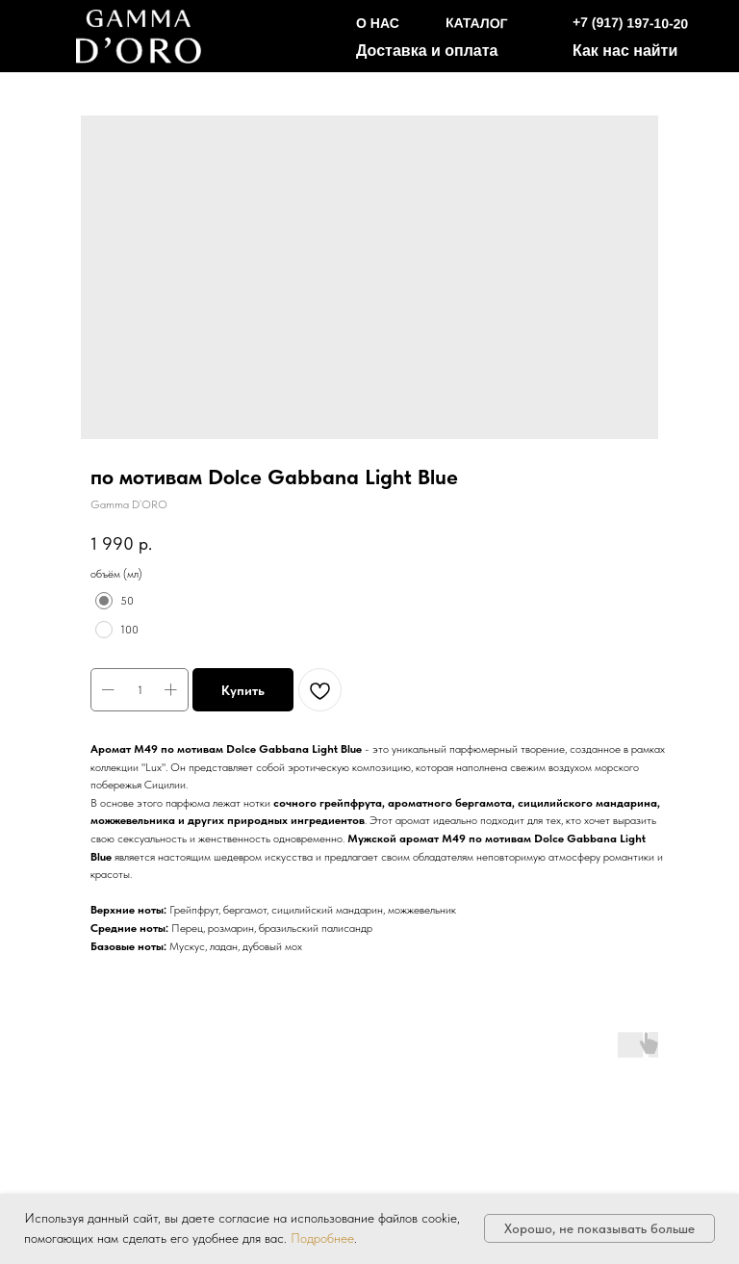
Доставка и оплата (427, 50)
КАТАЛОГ (477, 22)
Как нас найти (625, 50)
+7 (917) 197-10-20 (631, 23)
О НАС (377, 23)
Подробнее (322, 1238)
